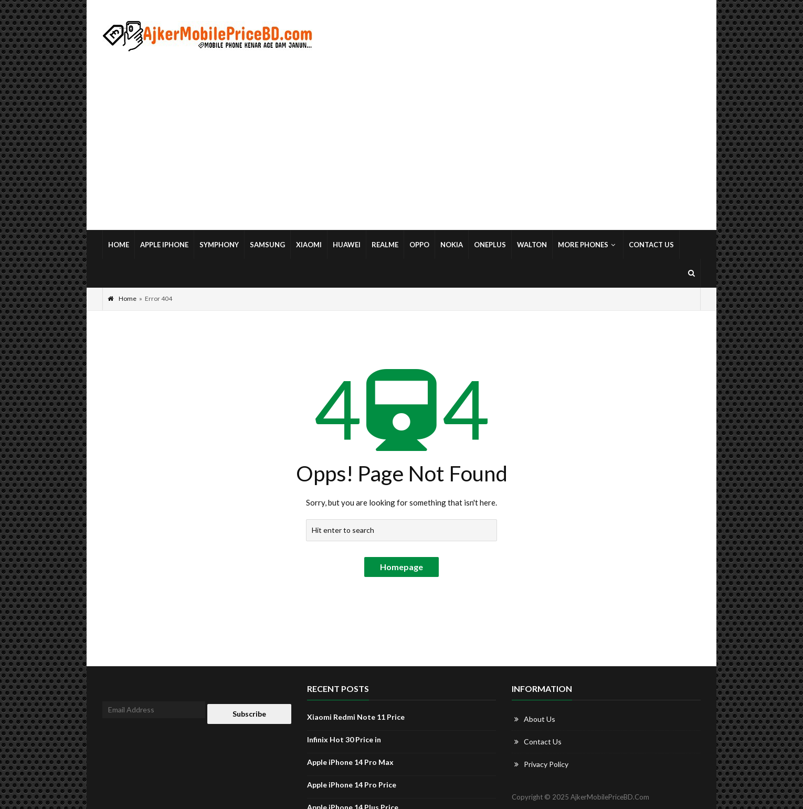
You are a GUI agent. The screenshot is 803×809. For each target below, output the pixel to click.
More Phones (588, 244)
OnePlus (490, 244)
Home (118, 244)
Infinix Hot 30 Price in (344, 739)
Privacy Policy (546, 764)
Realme (385, 244)
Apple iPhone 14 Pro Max (350, 762)
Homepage (401, 567)
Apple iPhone (164, 244)
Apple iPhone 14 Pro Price (351, 784)
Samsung (267, 244)
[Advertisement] (401, 141)
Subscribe (249, 713)
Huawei (347, 244)
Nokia (451, 244)
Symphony (219, 244)
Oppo (419, 244)
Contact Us (651, 244)
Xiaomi (309, 244)
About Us (539, 719)
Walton (532, 244)
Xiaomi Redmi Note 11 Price (356, 716)
